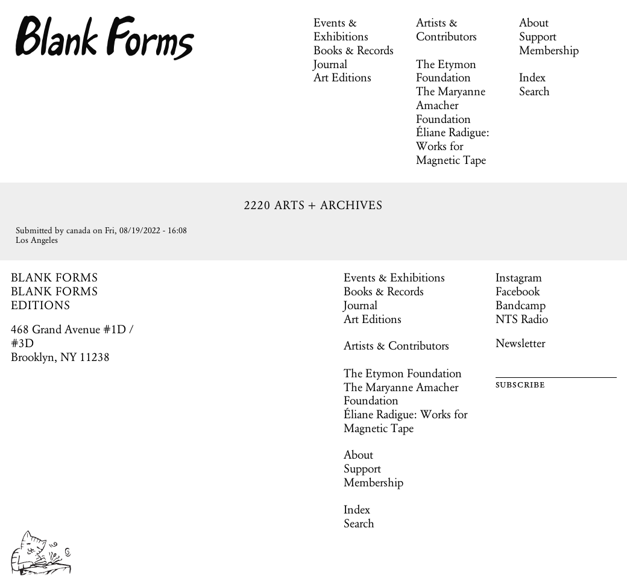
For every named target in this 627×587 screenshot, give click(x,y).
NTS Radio (522, 318)
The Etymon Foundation (446, 70)
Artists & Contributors (446, 29)
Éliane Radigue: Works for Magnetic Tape (453, 145)
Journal (330, 64)
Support (537, 36)
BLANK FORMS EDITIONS (55, 298)
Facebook (518, 291)
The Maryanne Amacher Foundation (450, 104)
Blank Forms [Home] (105, 38)
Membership (549, 50)
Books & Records (354, 50)
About (534, 22)
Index (532, 77)
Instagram (519, 277)
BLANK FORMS (55, 277)
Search (534, 91)
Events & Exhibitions (341, 29)
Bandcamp (521, 305)
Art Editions (342, 77)
